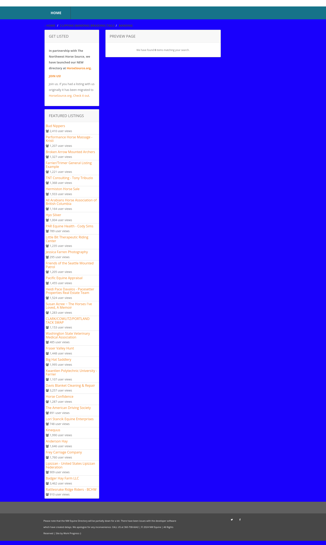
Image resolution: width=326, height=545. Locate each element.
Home (49, 25)
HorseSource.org (79, 68)
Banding (126, 25)
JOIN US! (55, 76)
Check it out (81, 96)
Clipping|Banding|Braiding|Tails (87, 25)
